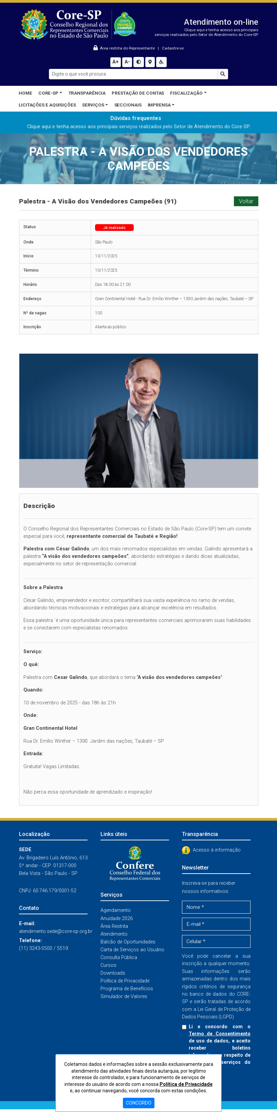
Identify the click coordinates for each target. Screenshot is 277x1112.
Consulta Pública (118, 957)
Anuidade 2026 (116, 918)
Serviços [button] (93, 105)
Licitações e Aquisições (47, 105)
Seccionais (128, 105)
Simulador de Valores (123, 996)
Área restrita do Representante (124, 48)
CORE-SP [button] (48, 93)
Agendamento (115, 910)
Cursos (108, 965)
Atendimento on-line (221, 22)
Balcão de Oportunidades (127, 942)
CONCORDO (138, 1103)
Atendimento (114, 934)
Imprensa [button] (159, 105)
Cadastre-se (173, 48)
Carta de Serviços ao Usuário (132, 950)
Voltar (246, 201)
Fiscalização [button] (186, 93)
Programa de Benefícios (126, 989)
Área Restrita (114, 926)
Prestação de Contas (138, 93)
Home (25, 93)
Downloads (112, 973)
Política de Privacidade (124, 981)
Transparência (87, 93)
